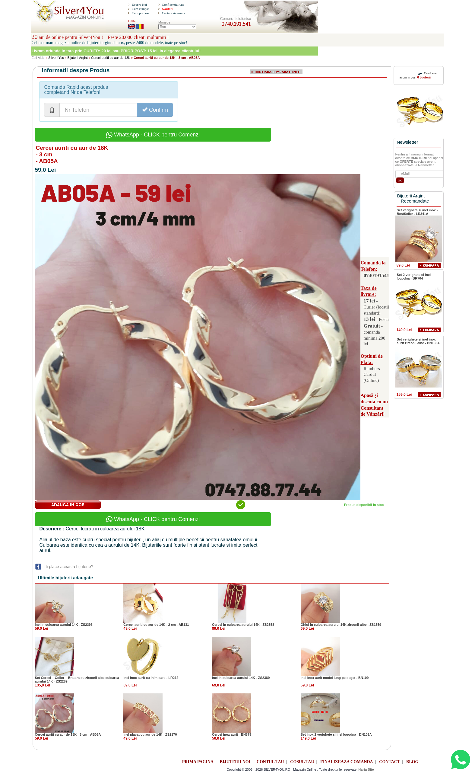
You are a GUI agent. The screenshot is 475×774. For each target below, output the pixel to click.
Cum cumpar (140, 9)
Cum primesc (141, 13)
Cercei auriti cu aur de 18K (110, 57)
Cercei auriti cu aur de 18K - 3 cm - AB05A (68, 734)
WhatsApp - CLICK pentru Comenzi (153, 135)
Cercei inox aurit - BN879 (231, 734)
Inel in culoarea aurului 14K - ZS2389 (241, 678)
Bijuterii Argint (78, 57)
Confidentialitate (173, 4)
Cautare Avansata (173, 13)
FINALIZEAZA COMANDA (346, 762)
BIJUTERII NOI (235, 762)
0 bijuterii (423, 77)
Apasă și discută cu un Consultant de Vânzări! (374, 405)
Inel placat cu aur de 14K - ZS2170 (150, 734)
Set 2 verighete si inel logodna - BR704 (414, 276)
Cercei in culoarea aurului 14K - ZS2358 (243, 624)
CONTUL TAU (270, 762)
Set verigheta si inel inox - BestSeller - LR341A (417, 212)
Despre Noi (139, 4)
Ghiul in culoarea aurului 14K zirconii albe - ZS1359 (341, 624)
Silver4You (56, 57)
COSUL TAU (302, 762)
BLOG (412, 762)
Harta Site (366, 769)
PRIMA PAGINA (198, 762)
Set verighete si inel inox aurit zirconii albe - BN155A (418, 341)
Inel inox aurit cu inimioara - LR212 (150, 678)
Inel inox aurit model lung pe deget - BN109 (335, 678)
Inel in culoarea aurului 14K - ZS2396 (63, 624)
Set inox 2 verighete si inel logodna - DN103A (336, 734)
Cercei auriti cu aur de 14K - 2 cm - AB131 (156, 624)
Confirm (155, 110)
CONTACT (389, 762)
